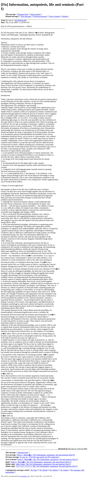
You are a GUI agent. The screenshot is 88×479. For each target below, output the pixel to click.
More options (36, 14)
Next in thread (54, 16)
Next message (26, 16)
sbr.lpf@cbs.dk (20, 20)
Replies (65, 16)
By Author (64, 470)
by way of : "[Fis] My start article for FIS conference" (39, 457)
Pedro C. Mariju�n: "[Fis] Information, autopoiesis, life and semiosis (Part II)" (46, 455)
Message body (23, 14)
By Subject (54, 470)
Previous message (40, 16)
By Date (34, 470)
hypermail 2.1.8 (25, 476)
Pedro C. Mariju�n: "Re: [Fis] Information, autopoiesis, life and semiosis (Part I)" (47, 459)
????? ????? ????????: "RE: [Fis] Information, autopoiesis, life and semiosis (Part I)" (47, 466)
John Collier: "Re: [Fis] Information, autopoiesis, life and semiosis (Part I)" (43, 464)
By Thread (43, 470)
